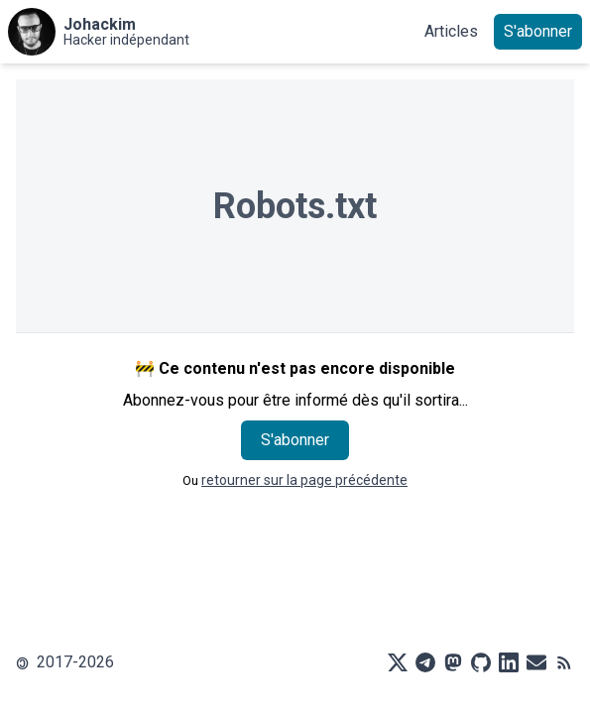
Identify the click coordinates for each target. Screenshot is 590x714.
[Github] (481, 662)
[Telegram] (425, 662)
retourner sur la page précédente (304, 480)
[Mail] (536, 662)
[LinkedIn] (509, 662)
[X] (398, 662)
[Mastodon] (453, 662)
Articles (451, 31)
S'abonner (538, 31)
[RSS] (564, 662)
